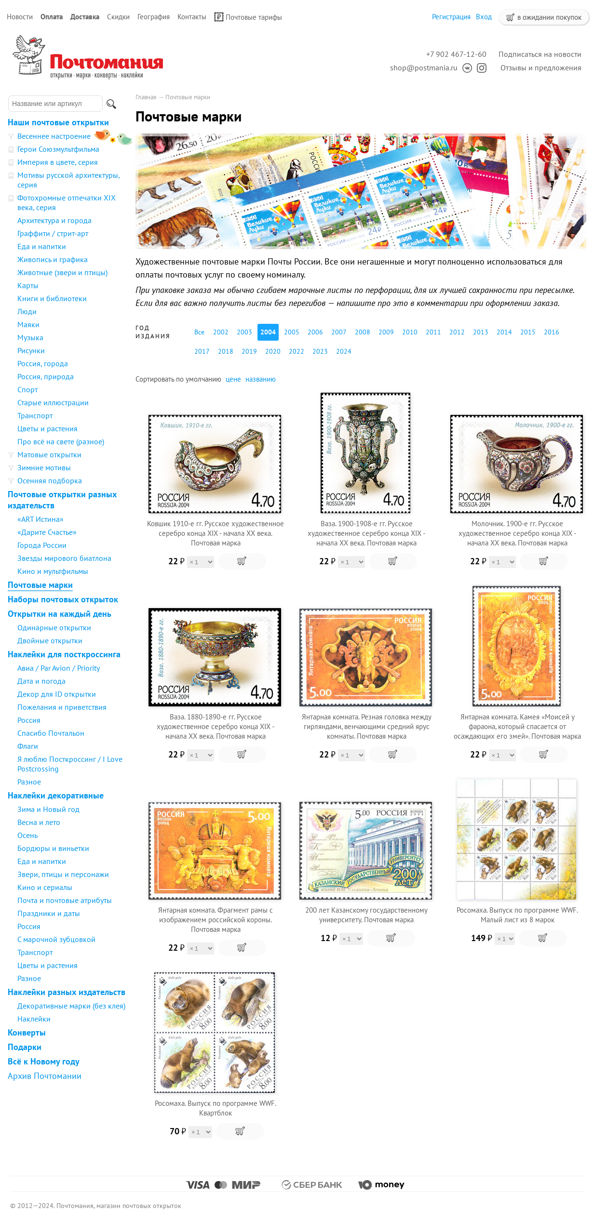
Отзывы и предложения (540, 67)
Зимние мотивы (44, 467)
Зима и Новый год (48, 809)
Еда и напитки (41, 246)
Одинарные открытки (54, 627)
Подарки (24, 1046)
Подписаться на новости (540, 54)
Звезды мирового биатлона (64, 558)
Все (199, 332)
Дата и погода (41, 681)
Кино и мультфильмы (52, 571)
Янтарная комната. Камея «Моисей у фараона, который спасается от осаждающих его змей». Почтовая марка (517, 726)
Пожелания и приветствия (62, 707)
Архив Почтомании (44, 1075)
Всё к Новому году (44, 1061)
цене (233, 379)
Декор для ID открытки (56, 694)
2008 (362, 332)
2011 (433, 332)
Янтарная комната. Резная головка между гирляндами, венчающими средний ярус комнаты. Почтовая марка (367, 726)
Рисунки (31, 350)
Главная (145, 97)
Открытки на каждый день (59, 613)
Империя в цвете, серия (57, 162)
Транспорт (35, 415)
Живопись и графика (52, 259)
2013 (480, 332)
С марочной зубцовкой (56, 939)
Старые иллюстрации (53, 402)
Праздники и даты (48, 913)
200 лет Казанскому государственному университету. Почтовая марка (366, 914)
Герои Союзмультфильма (58, 149)
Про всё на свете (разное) (60, 441)
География (153, 16)
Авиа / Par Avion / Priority (58, 668)
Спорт (27, 389)
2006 (315, 332)
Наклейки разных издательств (66, 991)
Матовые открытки (49, 454)
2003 (244, 332)
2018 (225, 351)
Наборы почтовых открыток (63, 599)
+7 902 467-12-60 (456, 54)
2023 (320, 351)
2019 (249, 351)
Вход (484, 16)
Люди (27, 311)
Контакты (191, 16)
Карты (28, 285)
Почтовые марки (40, 584)
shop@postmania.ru (424, 67)
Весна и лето (38, 822)
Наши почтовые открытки (58, 122)
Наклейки (34, 1018)
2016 (551, 332)
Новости (20, 16)
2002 (221, 332)
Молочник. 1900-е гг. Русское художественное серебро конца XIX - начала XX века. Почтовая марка (517, 533)
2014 (504, 332)
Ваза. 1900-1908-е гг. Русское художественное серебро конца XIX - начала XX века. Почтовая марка (366, 533)
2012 (457, 332)
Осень (27, 835)
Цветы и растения (47, 428)
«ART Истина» (40, 519)
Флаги (27, 746)
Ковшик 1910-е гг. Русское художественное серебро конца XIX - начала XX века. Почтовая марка (215, 533)
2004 (268, 332)
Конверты (27, 1032)
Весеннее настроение (54, 136)
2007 (339, 332)
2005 (291, 332)
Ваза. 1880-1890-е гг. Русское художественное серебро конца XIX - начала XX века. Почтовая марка (215, 726)
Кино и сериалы (44, 887)
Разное (29, 781)
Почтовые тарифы (248, 17)
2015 (528, 332)
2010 (410, 332)
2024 (343, 351)
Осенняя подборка (49, 480)
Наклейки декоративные (56, 795)
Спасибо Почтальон (50, 733)
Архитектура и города (54, 220)
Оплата (51, 16)
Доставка (84, 16)
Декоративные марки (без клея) (71, 1005)
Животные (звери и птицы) (62, 272)
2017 (202, 351)
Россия (28, 720)
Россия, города (42, 363)
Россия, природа (45, 376)
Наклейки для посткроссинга (64, 654)
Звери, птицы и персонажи (63, 874)
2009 (386, 332)
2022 (296, 351)
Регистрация (451, 16)
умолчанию (203, 379)
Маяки (28, 324)
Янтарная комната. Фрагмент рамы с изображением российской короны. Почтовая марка (215, 919)
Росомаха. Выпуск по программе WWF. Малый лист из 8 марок (517, 914)
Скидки (118, 16)
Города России (42, 545)
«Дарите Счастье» (47, 532)
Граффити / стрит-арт (52, 233)
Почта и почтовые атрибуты (64, 900)
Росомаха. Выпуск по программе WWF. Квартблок (215, 1108)
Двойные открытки (49, 640)
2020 (273, 351)
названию (260, 379)
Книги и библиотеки (52, 298)
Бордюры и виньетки (53, 848)
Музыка (30, 337)
